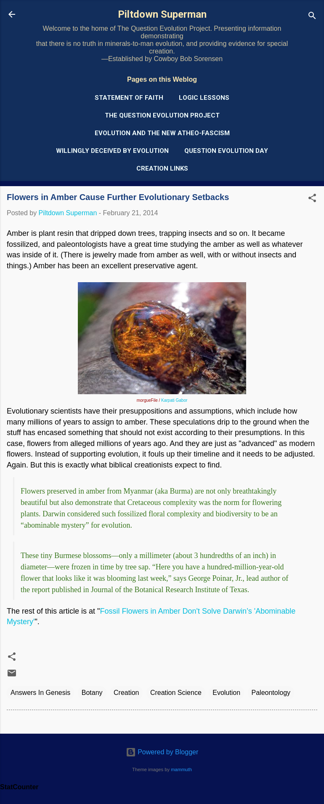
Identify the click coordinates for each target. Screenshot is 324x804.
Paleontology (271, 692)
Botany (92, 692)
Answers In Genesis (40, 692)
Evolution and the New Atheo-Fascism (162, 133)
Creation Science (176, 692)
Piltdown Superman (162, 14)
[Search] (312, 17)
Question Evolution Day (226, 151)
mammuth (181, 769)
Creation (126, 692)
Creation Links (162, 168)
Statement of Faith (129, 98)
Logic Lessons (204, 98)
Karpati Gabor (174, 400)
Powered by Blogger (162, 752)
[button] (312, 199)
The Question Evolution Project (162, 115)
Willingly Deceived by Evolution (112, 151)
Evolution (226, 692)
